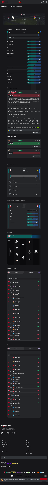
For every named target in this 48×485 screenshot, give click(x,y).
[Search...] (41, 2)
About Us (28, 444)
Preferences (44, 481)
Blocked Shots (10, 50)
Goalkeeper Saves (11, 67)
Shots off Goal (10, 44)
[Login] (43, 2)
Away (16, 278)
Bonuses (4, 438)
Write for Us (28, 446)
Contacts (28, 442)
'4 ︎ (38, 35)
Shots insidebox (10, 53)
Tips (3, 446)
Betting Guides (5, 451)
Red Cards (9, 82)
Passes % (9, 76)
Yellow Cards (9, 79)
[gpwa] (13, 473)
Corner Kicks (9, 62)
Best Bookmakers (6, 440)
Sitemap (27, 451)
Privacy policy (29, 449)
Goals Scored (12, 222)
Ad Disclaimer (29, 453)
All (9, 278)
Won (11, 213)
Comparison (5, 444)
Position (11, 210)
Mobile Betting (5, 448)
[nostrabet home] (6, 426)
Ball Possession (10, 65)
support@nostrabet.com (6, 466)
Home (12, 278)
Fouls (8, 59)
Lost (11, 219)
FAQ (27, 440)
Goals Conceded (13, 225)
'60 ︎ (10, 37)
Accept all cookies (44, 479)
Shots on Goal (10, 41)
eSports (4, 449)
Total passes (9, 70)
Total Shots (9, 47)
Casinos (4, 442)
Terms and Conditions (30, 448)
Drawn (11, 216)
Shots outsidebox (10, 56)
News (27, 438)
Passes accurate (10, 73)
